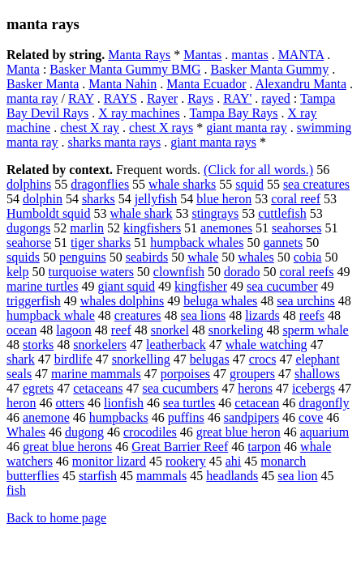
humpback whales (196, 242)
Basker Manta (42, 84)
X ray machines (138, 113)
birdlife (73, 359)
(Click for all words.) (258, 170)
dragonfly (324, 403)
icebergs (313, 388)
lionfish (124, 403)
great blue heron (238, 432)
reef (121, 330)
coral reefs (306, 272)
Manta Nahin (122, 84)
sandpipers (251, 417)
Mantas (202, 55)
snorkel (170, 330)
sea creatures (316, 184)
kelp (17, 272)
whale (202, 257)
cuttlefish (282, 213)
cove (311, 417)
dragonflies (100, 184)
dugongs (28, 228)
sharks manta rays (114, 142)
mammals (161, 476)
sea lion (297, 476)
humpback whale (50, 315)
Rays (200, 98)
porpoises (185, 374)
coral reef (295, 199)
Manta (23, 69)
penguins (82, 257)
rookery (185, 461)
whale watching (266, 344)
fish (16, 490)
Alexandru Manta (301, 84)
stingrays (215, 213)
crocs (263, 359)
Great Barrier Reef (179, 446)
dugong (84, 432)
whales (255, 257)
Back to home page (56, 518)
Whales (25, 432)
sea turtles (189, 403)
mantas (249, 55)
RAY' (237, 98)
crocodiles (150, 432)
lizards (262, 315)
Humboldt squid (48, 213)
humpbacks (118, 417)
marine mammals (96, 374)
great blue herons (67, 446)
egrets (38, 388)
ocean (21, 330)
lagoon (74, 330)
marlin (87, 228)
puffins (186, 417)
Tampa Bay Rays (233, 113)
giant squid (126, 286)
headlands (232, 476)
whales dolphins (122, 301)
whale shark (141, 213)
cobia (308, 257)
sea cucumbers (180, 388)
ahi (234, 461)
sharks (98, 199)
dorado (242, 272)
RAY (81, 98)
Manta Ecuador (206, 84)
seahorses (296, 228)
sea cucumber (282, 286)
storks (38, 344)
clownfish (178, 272)
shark (20, 359)
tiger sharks (101, 242)
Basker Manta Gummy (270, 69)
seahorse (28, 242)
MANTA (301, 55)
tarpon (264, 446)
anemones (226, 228)
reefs (311, 315)
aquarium (324, 432)
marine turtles (42, 286)
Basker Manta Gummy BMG (124, 69)
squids (23, 257)
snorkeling (236, 330)
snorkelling (141, 359)
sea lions (203, 315)
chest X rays (161, 127)
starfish (98, 476)
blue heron (223, 199)
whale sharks (182, 184)
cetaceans (97, 388)
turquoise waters (91, 272)
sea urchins (306, 301)
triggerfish (33, 301)
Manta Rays (139, 55)
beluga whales (220, 301)
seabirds (147, 257)
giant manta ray (246, 127)
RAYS (120, 98)
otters (69, 403)
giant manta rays (213, 142)
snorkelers (100, 344)
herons (255, 388)
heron (21, 403)
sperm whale (315, 330)
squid (249, 184)
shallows (317, 374)
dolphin (42, 199)
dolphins (28, 184)
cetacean (256, 403)
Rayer (162, 98)
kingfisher (200, 286)
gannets (283, 242)
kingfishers (152, 228)
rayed (275, 98)
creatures (137, 315)
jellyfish (156, 199)
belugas (210, 359)
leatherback (176, 344)
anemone (46, 417)
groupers (252, 374)
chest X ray (89, 127)
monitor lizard (109, 461)
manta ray (32, 98)
